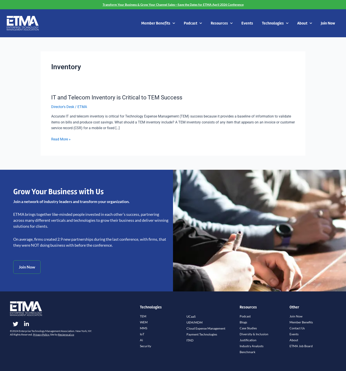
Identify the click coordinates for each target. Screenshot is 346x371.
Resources (222, 23)
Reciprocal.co (66, 334)
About (304, 23)
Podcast (193, 23)
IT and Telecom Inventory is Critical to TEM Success (116, 97)
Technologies (275, 23)
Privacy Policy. (41, 334)
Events (247, 23)
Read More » (61, 139)
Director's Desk (62, 107)
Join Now (328, 23)
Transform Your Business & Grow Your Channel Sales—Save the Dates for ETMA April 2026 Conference (173, 4)
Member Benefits (158, 23)
